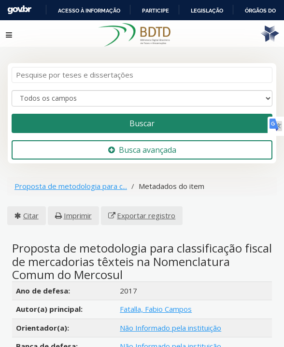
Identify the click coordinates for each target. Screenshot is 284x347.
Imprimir (78, 209)
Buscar (142, 117)
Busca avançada (142, 144)
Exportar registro (146, 209)
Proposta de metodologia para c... (70, 181)
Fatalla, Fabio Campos (156, 303)
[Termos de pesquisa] (142, 70)
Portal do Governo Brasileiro (73, 10)
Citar (31, 209)
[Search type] (142, 92)
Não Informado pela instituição (170, 322)
